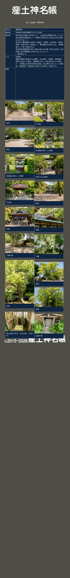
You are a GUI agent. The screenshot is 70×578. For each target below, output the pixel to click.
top (27, 22)
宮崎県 (32, 22)
